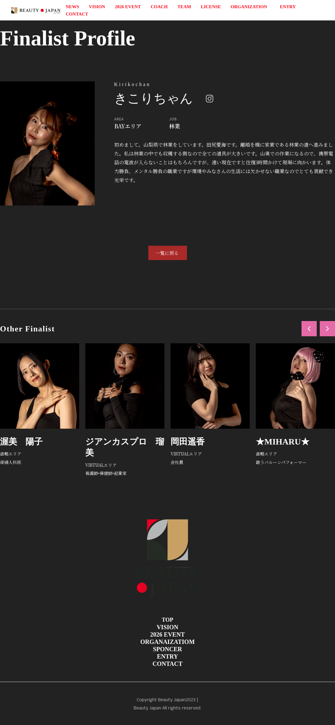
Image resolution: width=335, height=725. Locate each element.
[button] (309, 328)
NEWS (72, 6)
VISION (97, 6)
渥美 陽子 (21, 441)
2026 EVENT (128, 6)
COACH (159, 6)
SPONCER (167, 649)
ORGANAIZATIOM (167, 641)
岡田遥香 (188, 441)
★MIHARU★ (282, 441)
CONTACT (77, 14)
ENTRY (288, 6)
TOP (167, 619)
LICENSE (211, 6)
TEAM (184, 6)
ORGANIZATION (250, 7)
